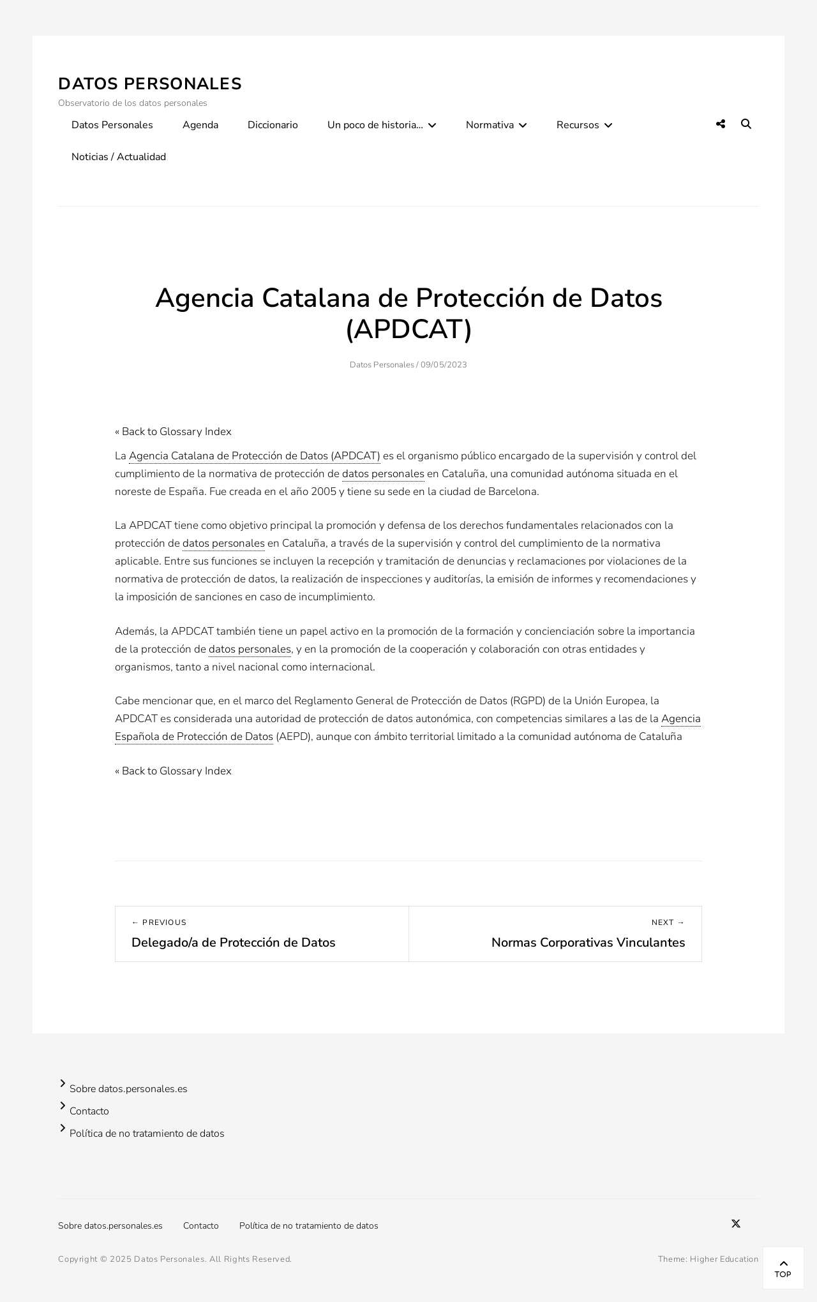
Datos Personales (150, 84)
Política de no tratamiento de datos (147, 1134)
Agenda (200, 125)
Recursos (578, 125)
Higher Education (724, 1259)
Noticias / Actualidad (118, 157)
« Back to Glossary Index (173, 431)
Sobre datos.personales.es (129, 1089)
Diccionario (273, 125)
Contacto (89, 1111)
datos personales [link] (383, 473)
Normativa (490, 125)
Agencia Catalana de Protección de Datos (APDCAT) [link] (254, 455)
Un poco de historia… (375, 125)
